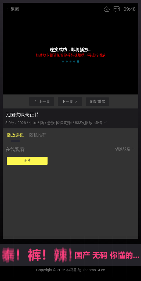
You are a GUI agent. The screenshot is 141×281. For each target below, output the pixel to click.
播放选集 (15, 135)
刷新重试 (97, 101)
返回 (12, 9)
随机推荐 (37, 135)
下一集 (70, 101)
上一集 (41, 101)
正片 (27, 160)
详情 (101, 123)
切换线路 (125, 148)
